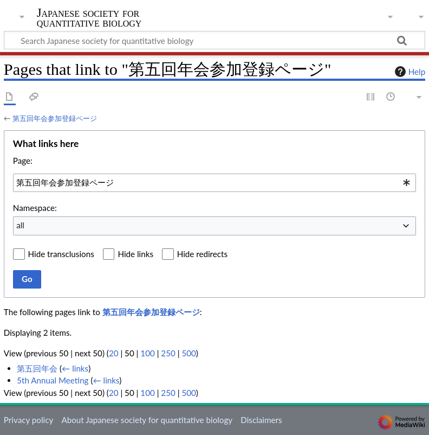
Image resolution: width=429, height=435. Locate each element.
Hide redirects (202, 254)
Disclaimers (261, 420)
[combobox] (214, 183)
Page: (22, 160)
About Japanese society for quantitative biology (146, 420)
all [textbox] (20, 225)
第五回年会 (37, 368)
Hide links (135, 254)
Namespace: (35, 208)
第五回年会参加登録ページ (54, 118)
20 (114, 353)
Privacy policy (28, 420)
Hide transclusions (61, 254)
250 (168, 353)
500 (188, 353)
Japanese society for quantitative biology (89, 18)
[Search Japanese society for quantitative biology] (214, 40)
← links (75, 368)
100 (147, 353)
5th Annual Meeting (52, 380)
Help (408, 71)
